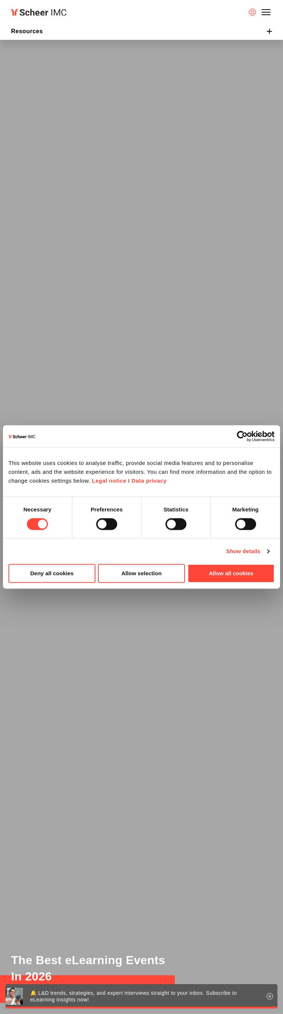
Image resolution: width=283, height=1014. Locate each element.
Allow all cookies (231, 573)
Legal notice (109, 480)
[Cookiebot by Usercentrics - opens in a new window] (242, 436)
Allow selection (141, 573)
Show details (243, 551)
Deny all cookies (52, 573)
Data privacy (149, 480)
